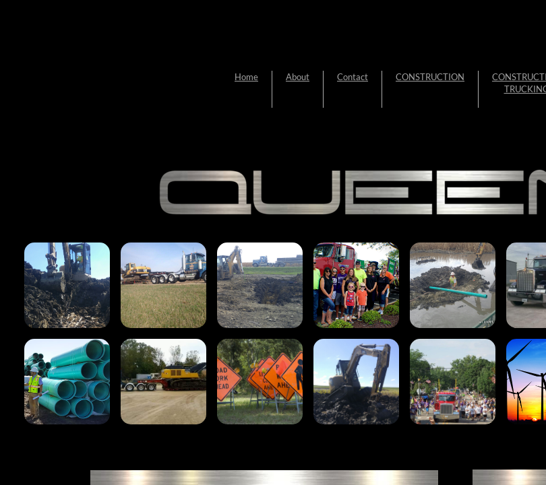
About (297, 76)
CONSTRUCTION (430, 76)
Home (246, 76)
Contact (352, 76)
